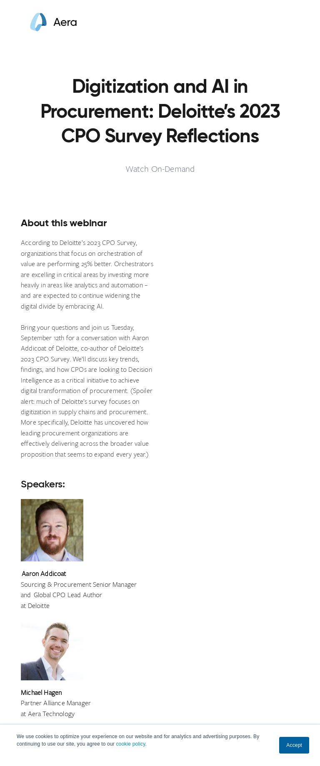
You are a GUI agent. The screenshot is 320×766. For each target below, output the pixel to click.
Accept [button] (294, 745)
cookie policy (130, 744)
